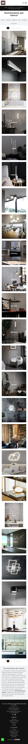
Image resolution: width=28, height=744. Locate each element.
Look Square (14, 44)
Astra (14, 516)
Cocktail (14, 253)
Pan (14, 437)
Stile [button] (19, 20)
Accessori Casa (11, 7)
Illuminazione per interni (14, 8)
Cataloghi (14, 736)
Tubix (14, 148)
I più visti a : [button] (14, 23)
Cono (14, 647)
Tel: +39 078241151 (14, 709)
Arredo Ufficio (14, 733)
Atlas (14, 201)
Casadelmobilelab (14, 720)
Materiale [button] (14, 20)
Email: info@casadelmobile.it (14, 711)
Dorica (14, 122)
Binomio (14, 332)
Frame (14, 568)
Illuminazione (19, 7)
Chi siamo (13, 719)
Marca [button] (2, 20)
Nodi (14, 227)
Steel (14, 70)
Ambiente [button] (8, 20)
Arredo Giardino (14, 735)
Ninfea (14, 489)
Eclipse (14, 306)
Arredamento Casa (14, 731)
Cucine (14, 729)
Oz (14, 411)
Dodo (14, 358)
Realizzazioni (14, 722)
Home (5, 7)
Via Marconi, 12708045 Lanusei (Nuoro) (14, 707)
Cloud (14, 463)
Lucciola (14, 542)
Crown (14, 96)
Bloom (14, 280)
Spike (14, 594)
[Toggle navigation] (26, 3)
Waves (14, 620)
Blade (14, 385)
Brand (14, 723)
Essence (14, 175)
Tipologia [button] (24, 20)
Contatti (14, 725)
